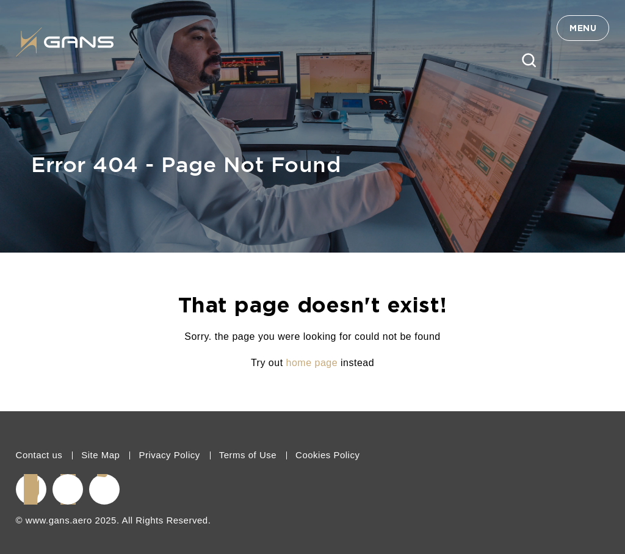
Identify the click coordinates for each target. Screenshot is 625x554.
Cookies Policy (327, 455)
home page (312, 363)
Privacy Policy (169, 455)
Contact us (39, 455)
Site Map (100, 455)
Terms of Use (247, 455)
